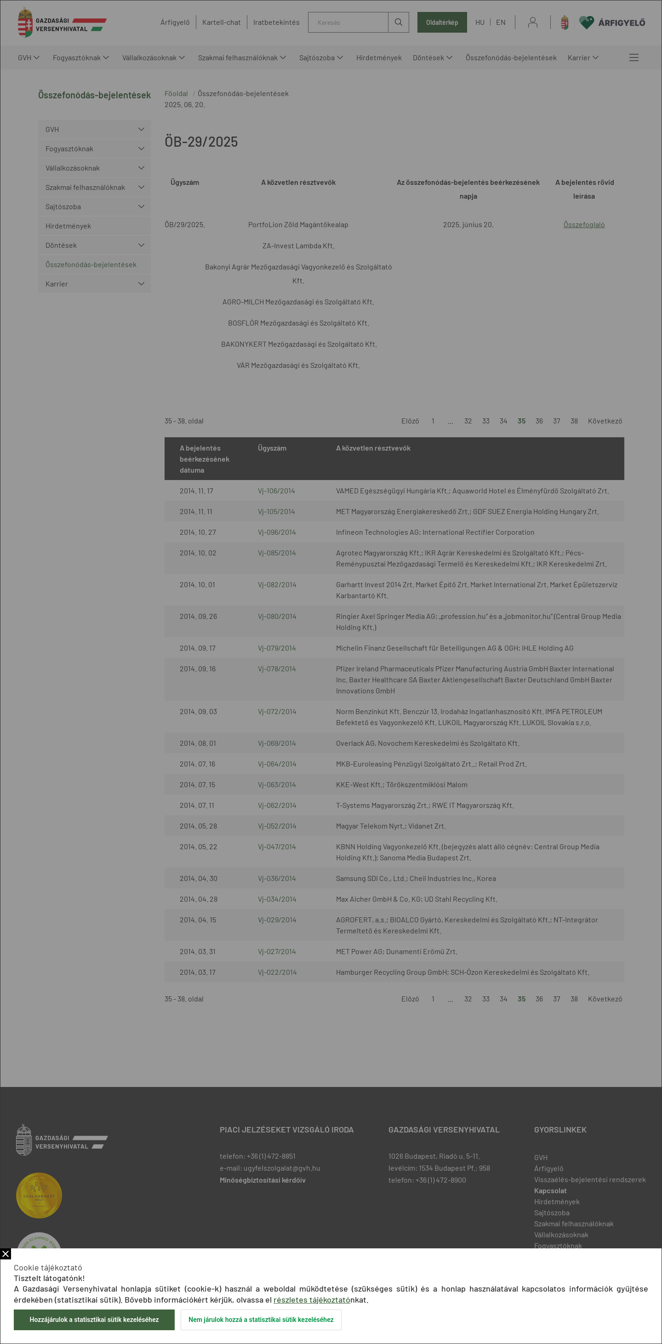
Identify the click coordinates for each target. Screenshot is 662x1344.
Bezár (5, 1253)
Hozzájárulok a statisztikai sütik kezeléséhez (94, 1319)
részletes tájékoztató (312, 1299)
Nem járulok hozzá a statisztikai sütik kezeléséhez (261, 1319)
